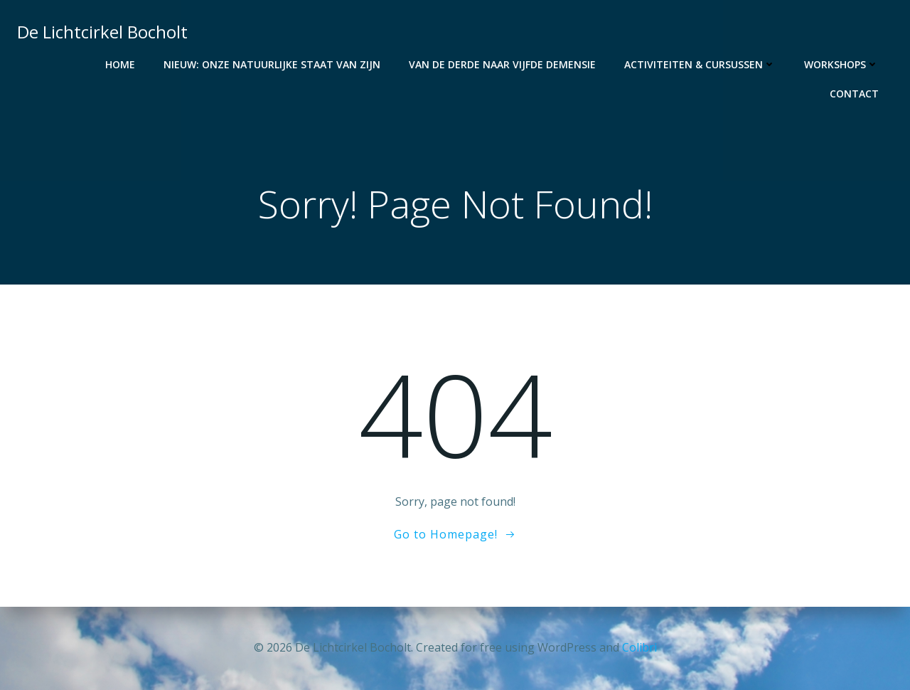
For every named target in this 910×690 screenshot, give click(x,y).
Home (120, 64)
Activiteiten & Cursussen (700, 64)
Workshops (841, 64)
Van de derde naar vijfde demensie (502, 64)
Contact (854, 93)
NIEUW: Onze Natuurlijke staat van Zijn (272, 64)
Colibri (639, 647)
